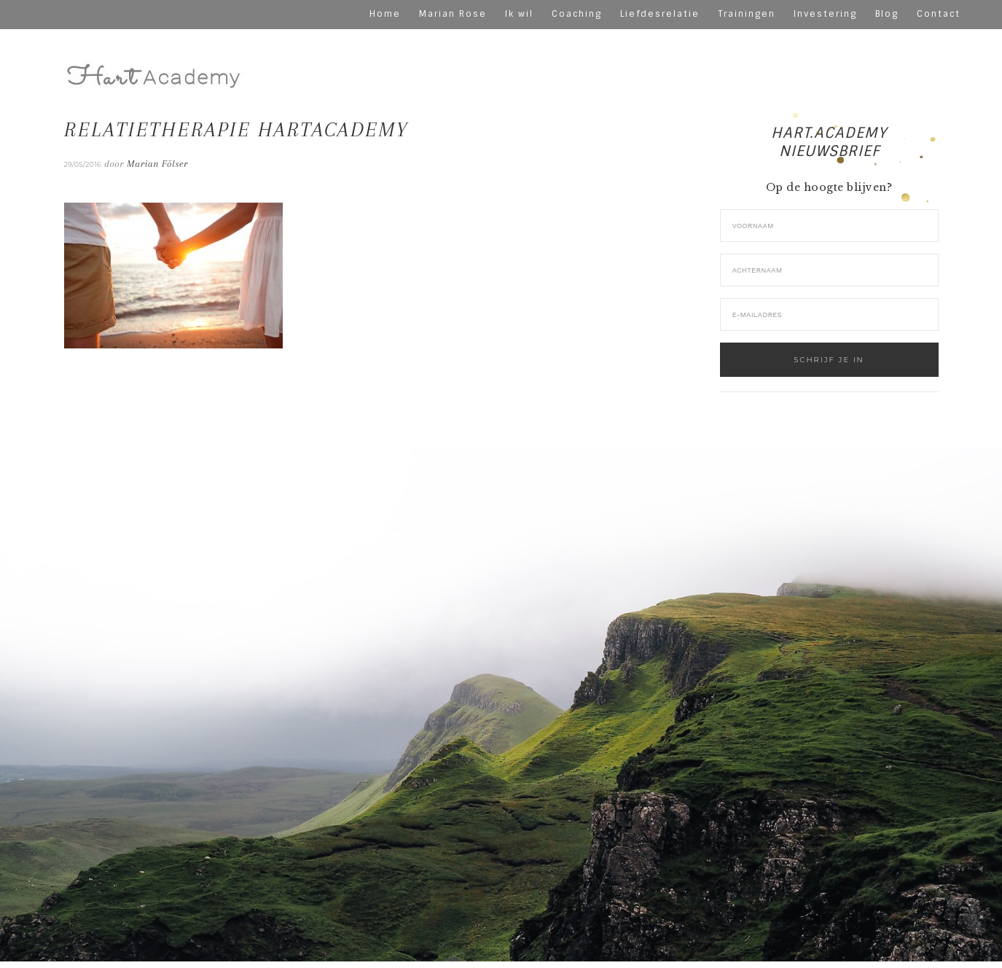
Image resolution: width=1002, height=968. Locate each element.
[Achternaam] (829, 270)
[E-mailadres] (829, 314)
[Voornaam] (829, 225)
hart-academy (155, 63)
